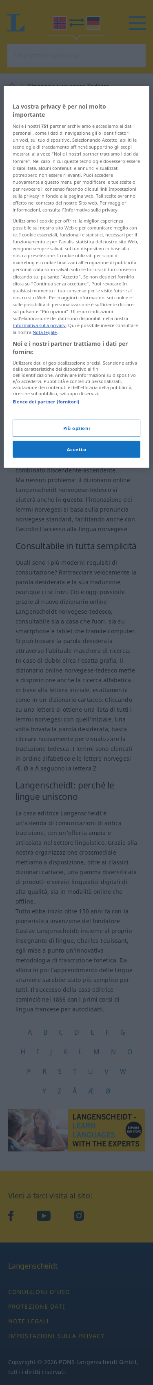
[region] (76, 345)
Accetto (76, 517)
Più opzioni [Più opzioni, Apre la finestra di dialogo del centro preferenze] (76, 496)
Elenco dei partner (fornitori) (46, 470)
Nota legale (45, 400)
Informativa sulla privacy (39, 393)
